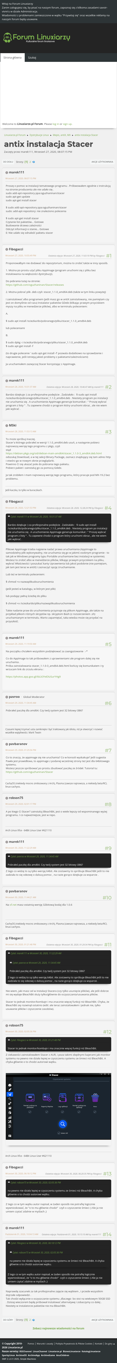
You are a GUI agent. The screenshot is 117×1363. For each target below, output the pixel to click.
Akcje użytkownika (102, 161)
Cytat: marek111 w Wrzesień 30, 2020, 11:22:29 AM (36, 953)
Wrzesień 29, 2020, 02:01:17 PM (20, 803)
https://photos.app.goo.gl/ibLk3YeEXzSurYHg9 (33, 676)
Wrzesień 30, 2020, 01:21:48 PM (20, 944)
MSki (12, 425)
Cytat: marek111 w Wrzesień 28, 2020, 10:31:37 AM (36, 516)
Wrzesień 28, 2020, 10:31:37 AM (20, 386)
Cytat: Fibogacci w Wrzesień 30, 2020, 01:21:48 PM (36, 1040)
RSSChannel (26, 1351)
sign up (67, 124)
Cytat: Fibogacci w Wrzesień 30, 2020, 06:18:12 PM (36, 1243)
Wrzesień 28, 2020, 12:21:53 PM (20, 507)
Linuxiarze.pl (55, 1351)
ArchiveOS (21, 1355)
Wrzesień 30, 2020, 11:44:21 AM (20, 897)
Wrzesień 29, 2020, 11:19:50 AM (20, 643)
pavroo (14, 697)
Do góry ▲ (110, 1343)
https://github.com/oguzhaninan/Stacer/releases (35, 284)
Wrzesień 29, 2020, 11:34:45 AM (20, 702)
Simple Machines (28, 1359)
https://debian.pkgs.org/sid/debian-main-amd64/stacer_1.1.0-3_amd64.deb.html (54, 453)
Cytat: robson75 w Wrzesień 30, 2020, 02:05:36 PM (36, 1182)
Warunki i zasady (45, 1343)
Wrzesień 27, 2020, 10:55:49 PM (20, 255)
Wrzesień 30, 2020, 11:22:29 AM (20, 847)
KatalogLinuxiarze (91, 1351)
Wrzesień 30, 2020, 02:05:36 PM (20, 1031)
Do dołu (8, 161)
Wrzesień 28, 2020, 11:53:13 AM (20, 431)
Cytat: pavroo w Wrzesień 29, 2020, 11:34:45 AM (34, 856)
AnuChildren (62, 1355)
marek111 (16, 172)
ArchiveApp (34, 1355)
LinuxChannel (40, 1351)
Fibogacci (16, 249)
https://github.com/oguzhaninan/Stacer (29, 772)
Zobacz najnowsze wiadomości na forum (58, 1328)
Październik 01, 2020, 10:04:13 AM (21, 1234)
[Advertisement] (58, 92)
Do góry (8, 1319)
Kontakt (98, 1343)
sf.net (13, 904)
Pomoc (31, 1343)
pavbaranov (18, 744)
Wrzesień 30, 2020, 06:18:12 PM (20, 1173)
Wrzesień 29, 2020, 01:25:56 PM (20, 749)
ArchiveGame (48, 1355)
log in (56, 124)
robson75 (16, 798)
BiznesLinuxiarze (72, 1351)
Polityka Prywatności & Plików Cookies (74, 1343)
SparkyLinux (8, 1355)
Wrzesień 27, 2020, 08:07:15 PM (20, 178)
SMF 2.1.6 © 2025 (10, 1359)
